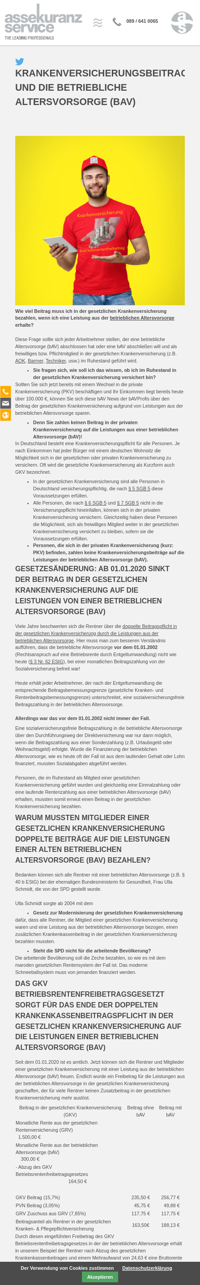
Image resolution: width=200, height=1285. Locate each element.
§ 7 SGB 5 (128, 503)
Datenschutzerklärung (147, 1267)
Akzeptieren (99, 1276)
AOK (20, 360)
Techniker (56, 360)
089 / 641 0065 (142, 21)
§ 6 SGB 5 (95, 503)
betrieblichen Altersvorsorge (142, 317)
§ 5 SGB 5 (139, 488)
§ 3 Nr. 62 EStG (46, 661)
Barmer (35, 360)
